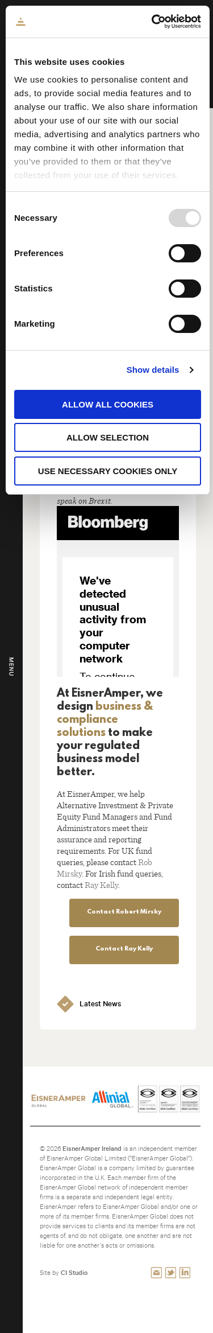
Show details (153, 370)
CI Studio (74, 1272)
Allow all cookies (107, 404)
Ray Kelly (101, 884)
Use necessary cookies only (107, 471)
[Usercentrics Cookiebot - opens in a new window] (153, 21)
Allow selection (107, 437)
